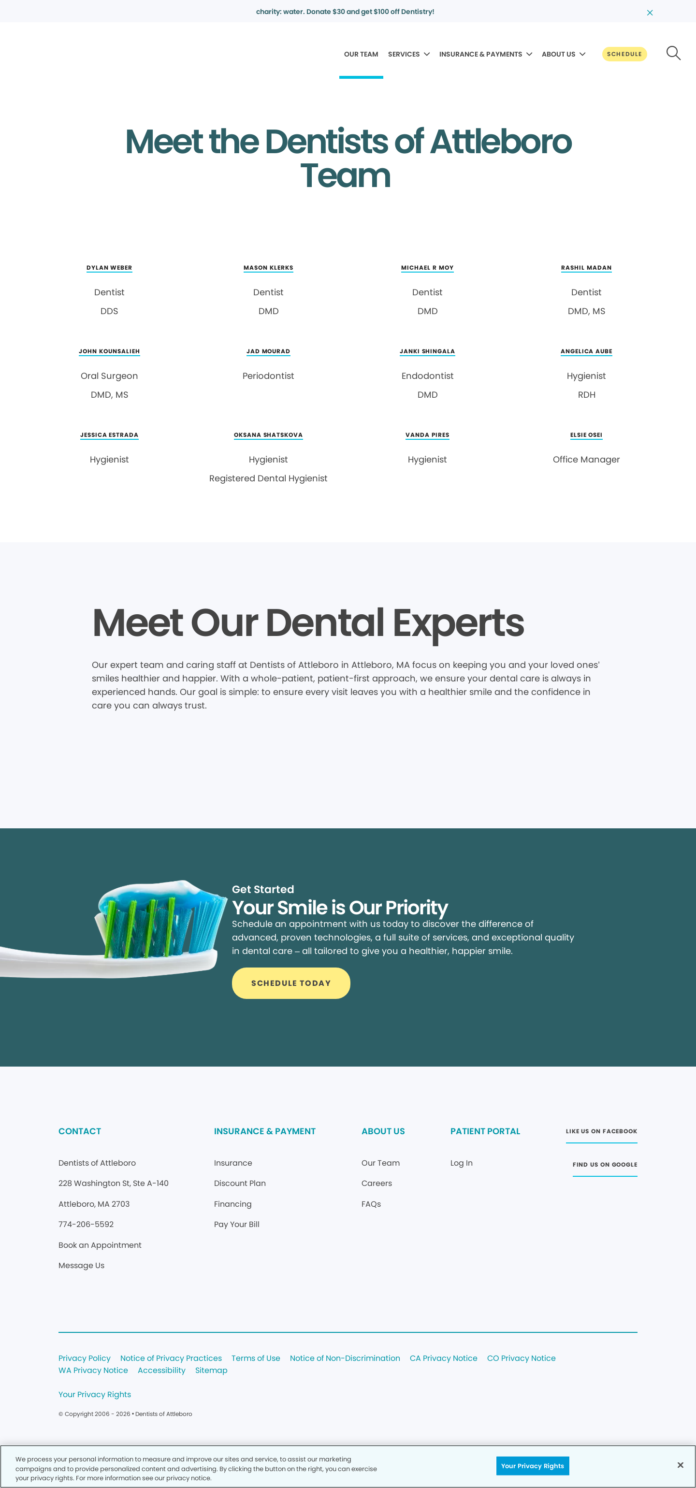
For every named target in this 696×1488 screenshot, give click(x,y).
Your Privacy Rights (94, 1395)
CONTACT (79, 1131)
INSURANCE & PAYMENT (265, 1131)
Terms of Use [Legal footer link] (256, 1359)
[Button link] (624, 54)
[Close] (680, 1464)
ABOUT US (559, 54)
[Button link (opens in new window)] (602, 1134)
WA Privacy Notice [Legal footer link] (93, 1371)
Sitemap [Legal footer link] (211, 1371)
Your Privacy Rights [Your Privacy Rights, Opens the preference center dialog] (532, 1465)
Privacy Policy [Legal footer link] (84, 1359)
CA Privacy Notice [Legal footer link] (444, 1359)
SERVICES (404, 54)
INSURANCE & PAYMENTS (480, 54)
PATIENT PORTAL (485, 1131)
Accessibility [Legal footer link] (162, 1371)
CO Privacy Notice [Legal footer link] (521, 1359)
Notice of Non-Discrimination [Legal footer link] (345, 1359)
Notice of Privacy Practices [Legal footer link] (171, 1359)
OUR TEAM (361, 54)
